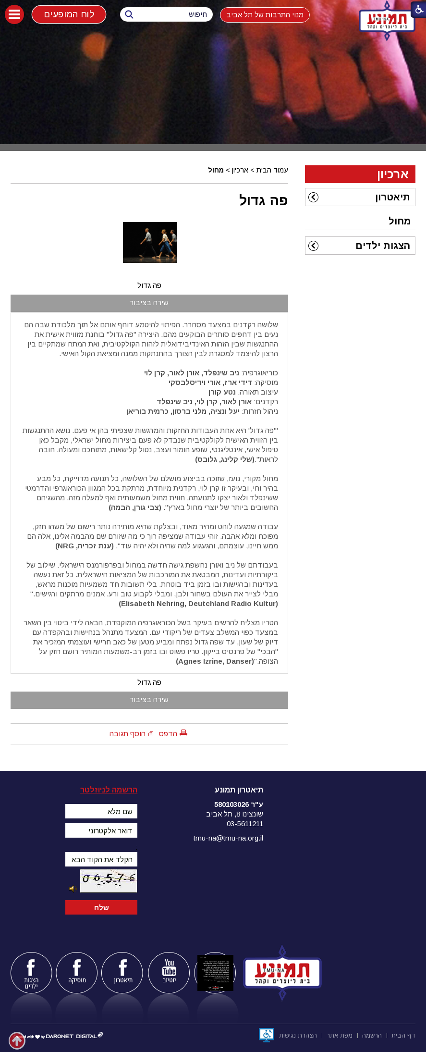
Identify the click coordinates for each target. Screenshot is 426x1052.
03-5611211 (245, 823)
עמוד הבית (272, 170)
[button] (14, 14)
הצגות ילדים (382, 245)
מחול (216, 170)
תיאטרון (392, 197)
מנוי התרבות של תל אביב (265, 15)
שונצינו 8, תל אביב (234, 814)
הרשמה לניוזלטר (108, 790)
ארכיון (240, 170)
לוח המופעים (69, 14)
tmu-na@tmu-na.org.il (228, 838)
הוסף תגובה (128, 734)
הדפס (168, 734)
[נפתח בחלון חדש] (266, 1035)
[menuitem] (360, 197)
